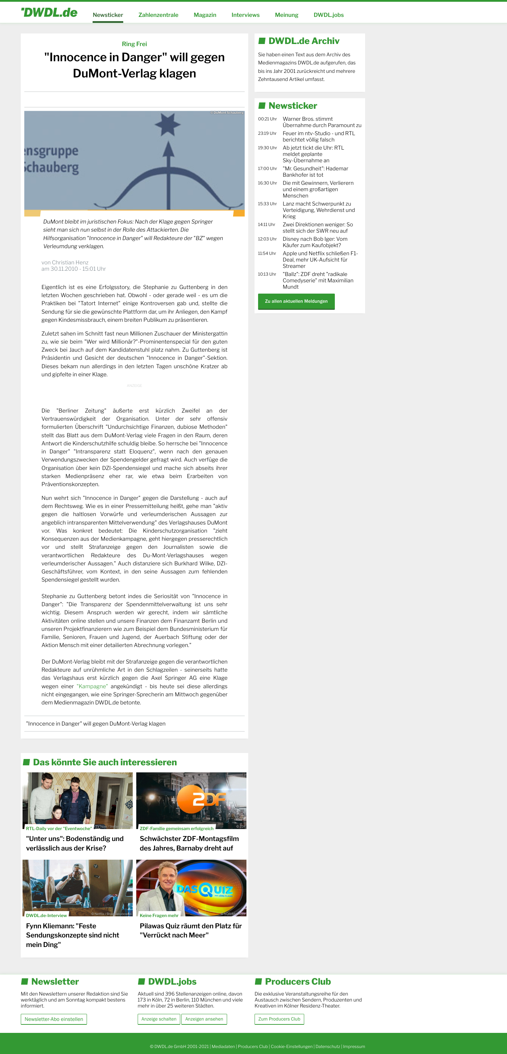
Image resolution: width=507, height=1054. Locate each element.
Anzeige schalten (159, 1019)
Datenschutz (327, 1046)
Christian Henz (70, 262)
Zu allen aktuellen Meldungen (296, 301)
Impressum (354, 1046)
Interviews (246, 15)
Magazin (205, 15)
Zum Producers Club (279, 1019)
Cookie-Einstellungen (292, 1046)
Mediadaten (223, 1046)
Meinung (287, 15)
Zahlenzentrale (158, 15)
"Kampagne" (92, 686)
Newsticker (108, 15)
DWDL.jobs (329, 15)
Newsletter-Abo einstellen (54, 1019)
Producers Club (253, 1046)
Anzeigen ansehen (204, 1019)
